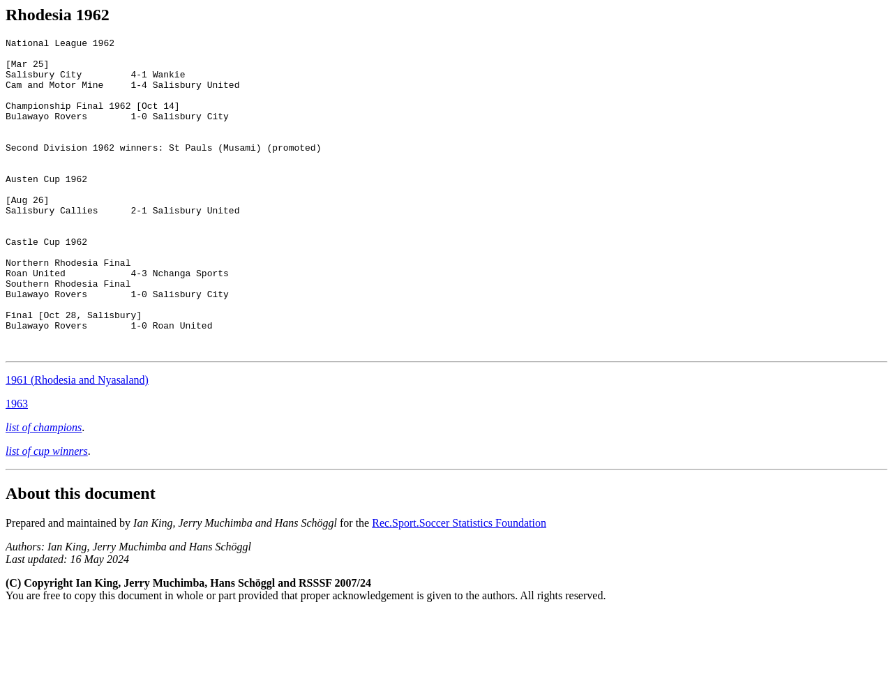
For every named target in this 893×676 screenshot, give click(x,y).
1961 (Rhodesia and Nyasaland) (77, 443)
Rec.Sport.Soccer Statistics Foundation (459, 586)
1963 (17, 466)
